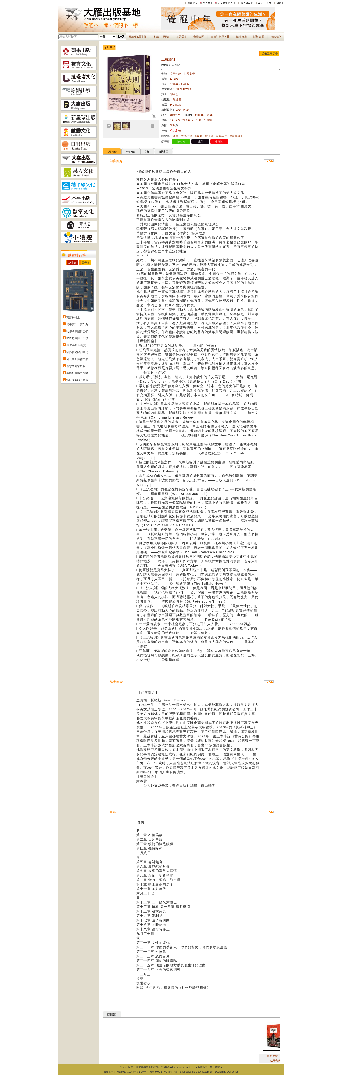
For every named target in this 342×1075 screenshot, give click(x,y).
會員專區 (198, 36)
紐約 (175, 136)
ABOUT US (264, 3)
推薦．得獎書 (161, 36)
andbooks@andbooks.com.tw (196, 1071)
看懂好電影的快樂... (78, 373)
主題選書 (181, 36)
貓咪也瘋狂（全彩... (78, 338)
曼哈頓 (198, 136)
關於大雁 (258, 36)
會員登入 (192, 3)
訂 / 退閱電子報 (226, 3)
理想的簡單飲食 (75, 366)
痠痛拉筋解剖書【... (78, 352)
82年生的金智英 (76, 345)
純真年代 (221, 136)
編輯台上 (241, 36)
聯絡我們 (276, 36)
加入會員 (208, 3)
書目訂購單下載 (220, 36)
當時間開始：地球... (78, 380)
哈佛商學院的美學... (78, 331)
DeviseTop (232, 1071)
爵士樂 (209, 136)
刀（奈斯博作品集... (78, 359)
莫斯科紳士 (73, 317)
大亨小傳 (186, 136)
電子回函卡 (247, 3)
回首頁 (280, 3)
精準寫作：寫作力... (78, 324)
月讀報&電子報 (138, 36)
